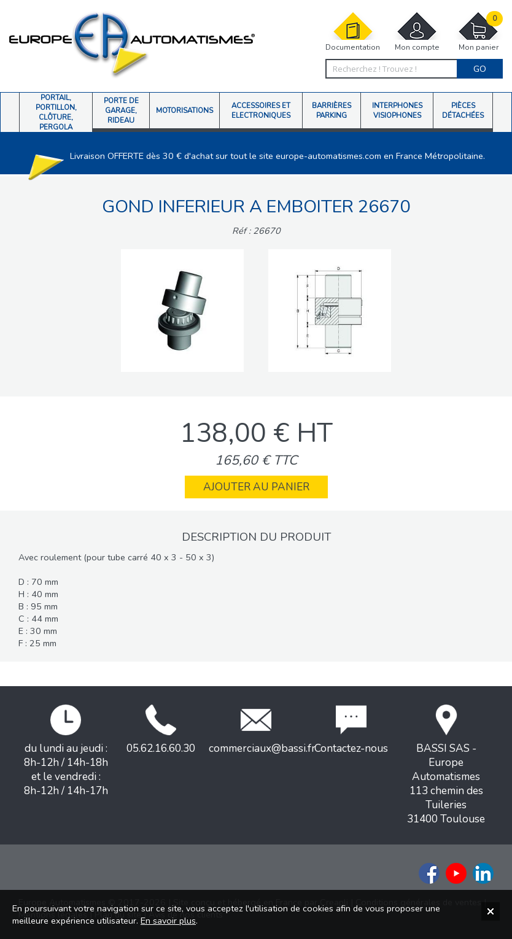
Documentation (352, 31)
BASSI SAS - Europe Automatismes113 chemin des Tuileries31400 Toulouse (446, 765)
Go (479, 69)
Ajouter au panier (256, 487)
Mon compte (416, 31)
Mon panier (478, 31)
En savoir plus (168, 920)
